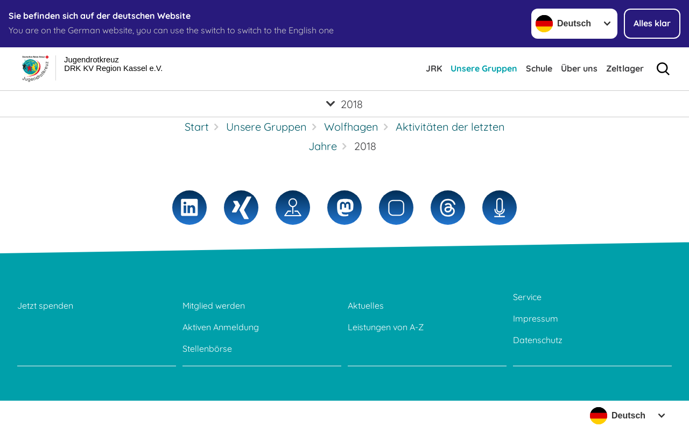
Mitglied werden (213, 305)
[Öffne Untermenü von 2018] (344, 104)
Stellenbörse (207, 348)
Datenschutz (538, 340)
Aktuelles (366, 305)
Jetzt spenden (45, 305)
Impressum (535, 318)
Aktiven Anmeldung (220, 327)
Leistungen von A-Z (386, 327)
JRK (434, 68)
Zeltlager (625, 68)
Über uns (579, 68)
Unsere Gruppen (484, 68)
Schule (539, 68)
